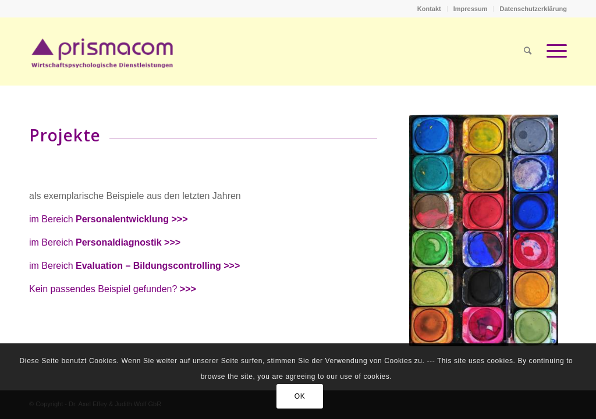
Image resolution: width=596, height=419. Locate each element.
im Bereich (108, 219)
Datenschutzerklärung (533, 8)
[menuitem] (429, 9)
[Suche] (527, 51)
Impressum (470, 8)
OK (300, 396)
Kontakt (429, 8)
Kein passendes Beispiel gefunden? (112, 289)
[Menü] (553, 51)
